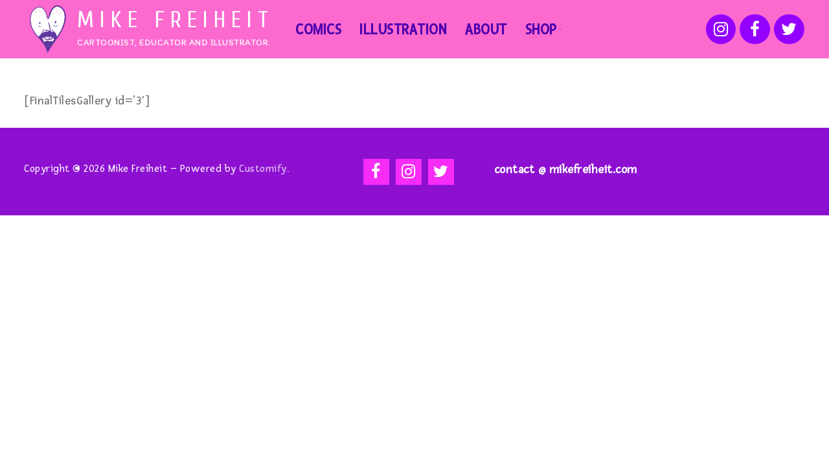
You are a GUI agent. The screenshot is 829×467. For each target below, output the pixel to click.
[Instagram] (721, 29)
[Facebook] (755, 29)
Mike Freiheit (175, 20)
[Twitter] (789, 29)
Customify (263, 169)
